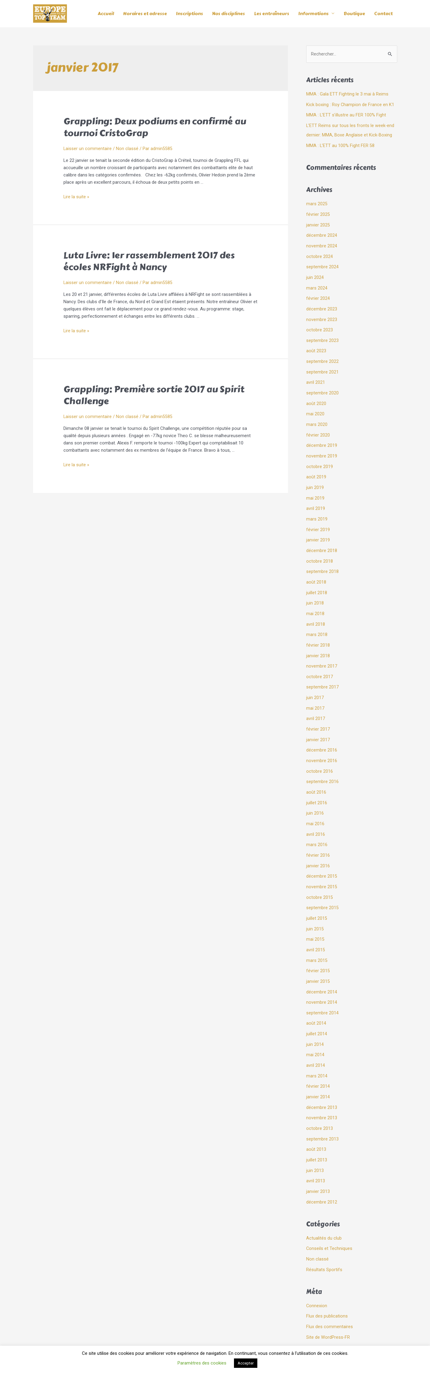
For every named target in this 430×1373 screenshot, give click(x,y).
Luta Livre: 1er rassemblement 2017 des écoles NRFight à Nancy (149, 261)
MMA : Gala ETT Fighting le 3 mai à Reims (347, 94)
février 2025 (318, 213)
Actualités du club (324, 1210)
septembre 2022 (322, 356)
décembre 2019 (321, 438)
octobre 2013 (319, 1103)
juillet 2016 (316, 786)
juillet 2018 (316, 581)
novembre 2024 (321, 243)
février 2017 (318, 714)
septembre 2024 (322, 264)
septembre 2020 (322, 387)
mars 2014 (316, 1052)
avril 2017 (315, 704)
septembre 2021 (322, 366)
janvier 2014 (318, 1072)
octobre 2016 (319, 755)
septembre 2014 (322, 990)
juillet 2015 (316, 898)
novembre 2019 (321, 448)
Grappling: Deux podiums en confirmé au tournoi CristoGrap (154, 127)
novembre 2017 (321, 653)
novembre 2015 (321, 868)
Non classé (127, 149)
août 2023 (316, 346)
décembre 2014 (321, 970)
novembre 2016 (321, 745)
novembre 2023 (321, 315)
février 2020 (318, 427)
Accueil (106, 14)
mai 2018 (315, 601)
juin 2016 (315, 796)
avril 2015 (315, 929)
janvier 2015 (318, 960)
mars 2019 (316, 509)
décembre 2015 (321, 857)
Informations (313, 14)
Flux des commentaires (329, 1297)
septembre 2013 (322, 1113)
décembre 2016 (321, 735)
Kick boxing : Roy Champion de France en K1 (350, 105)
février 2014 (318, 1062)
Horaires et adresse (145, 14)
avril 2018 (315, 612)
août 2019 (316, 468)
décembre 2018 (321, 540)
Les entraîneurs (271, 14)
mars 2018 (316, 622)
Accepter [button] (246, 1363)
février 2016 (318, 837)
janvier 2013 (318, 1164)
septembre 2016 (322, 765)
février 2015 (318, 950)
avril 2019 (315, 499)
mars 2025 (316, 203)
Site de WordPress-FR (328, 1308)
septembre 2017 (322, 673)
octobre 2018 (319, 550)
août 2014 (316, 1000)
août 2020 (316, 397)
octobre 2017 (319, 663)
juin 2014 (315, 1021)
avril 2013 (315, 1154)
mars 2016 (316, 827)
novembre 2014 (321, 980)
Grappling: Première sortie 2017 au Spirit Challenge (153, 395)
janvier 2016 (318, 847)
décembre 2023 (321, 305)
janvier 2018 (318, 642)
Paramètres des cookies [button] (202, 1363)
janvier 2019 (318, 530)
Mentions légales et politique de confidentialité (215, 1340)
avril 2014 (315, 1041)
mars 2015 (316, 939)
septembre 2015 (322, 888)
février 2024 (318, 295)
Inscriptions (189, 14)
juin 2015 (315, 909)
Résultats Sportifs (324, 1241)
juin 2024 (315, 274)
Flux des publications (327, 1287)
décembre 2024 (321, 233)
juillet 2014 (316, 1011)
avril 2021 (315, 377)
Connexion (316, 1277)
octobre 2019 (319, 458)
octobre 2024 (319, 254)
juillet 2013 (316, 1134)
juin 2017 (315, 683)
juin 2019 (315, 479)
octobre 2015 (319, 878)
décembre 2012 (321, 1174)
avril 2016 (315, 816)
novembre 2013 (321, 1093)
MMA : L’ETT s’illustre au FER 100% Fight (346, 115)
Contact (383, 14)
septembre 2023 (322, 336)
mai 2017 (315, 694)
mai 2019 (315, 489)
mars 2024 (316, 284)
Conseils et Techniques (329, 1221)
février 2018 (318, 632)
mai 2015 (315, 919)
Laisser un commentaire (87, 149)
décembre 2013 (321, 1082)
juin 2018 (315, 591)
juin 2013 (315, 1144)
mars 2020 (316, 417)
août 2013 (316, 1123)
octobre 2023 (319, 325)
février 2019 (318, 520)
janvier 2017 (318, 724)
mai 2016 (315, 806)
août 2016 (316, 776)
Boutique (354, 14)
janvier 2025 (318, 223)
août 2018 (316, 571)
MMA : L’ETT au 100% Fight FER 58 (340, 144)
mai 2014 (315, 1031)
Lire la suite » (76, 197)
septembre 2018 (322, 561)
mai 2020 (315, 407)
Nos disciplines (228, 14)
